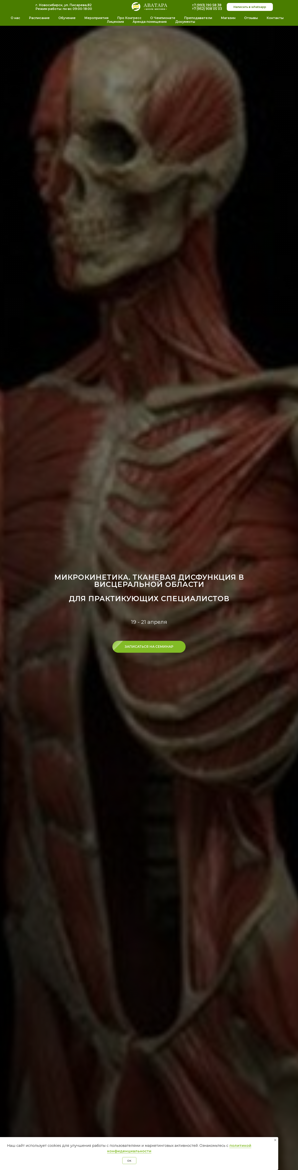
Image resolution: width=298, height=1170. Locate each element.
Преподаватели (198, 18)
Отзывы (251, 18)
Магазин (228, 18)
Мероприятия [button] (96, 18)
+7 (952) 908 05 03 (207, 9)
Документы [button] (185, 22)
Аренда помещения (150, 22)
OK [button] (129, 1160)
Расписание (39, 18)
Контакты (275, 18)
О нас (15, 18)
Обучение (67, 18)
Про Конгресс (129, 18)
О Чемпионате (162, 18)
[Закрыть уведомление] (275, 1140)
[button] (149, 647)
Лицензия (115, 22)
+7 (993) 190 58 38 (206, 5)
